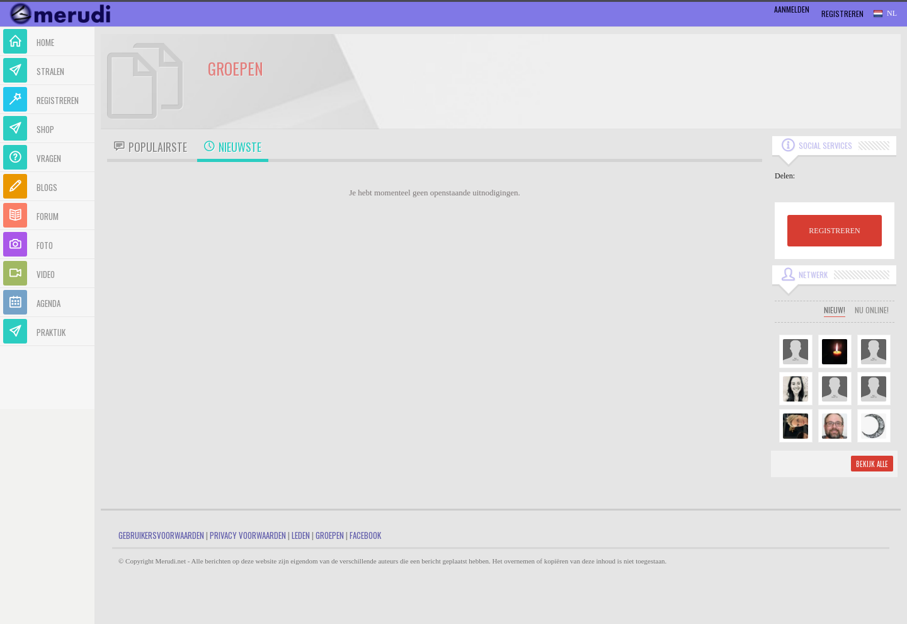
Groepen (330, 535)
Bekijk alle (872, 464)
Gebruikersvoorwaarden (161, 535)
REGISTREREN (834, 230)
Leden (301, 535)
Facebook (365, 535)
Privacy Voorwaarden (248, 535)
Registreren (842, 13)
